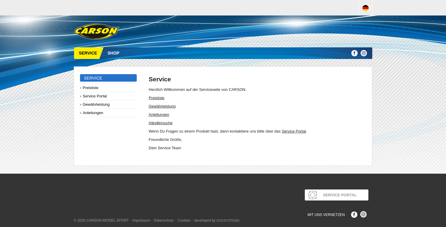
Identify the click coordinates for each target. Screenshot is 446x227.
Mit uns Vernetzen (326, 215)
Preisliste (91, 87)
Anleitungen (93, 113)
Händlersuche (161, 123)
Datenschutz (164, 220)
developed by (216, 220)
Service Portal (95, 96)
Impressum (141, 220)
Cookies (184, 220)
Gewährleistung (96, 104)
